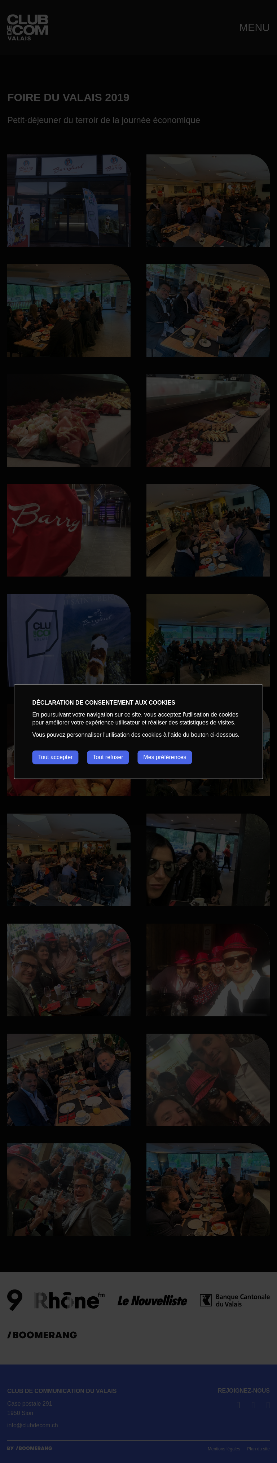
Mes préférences (165, 757)
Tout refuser (108, 757)
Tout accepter (55, 757)
